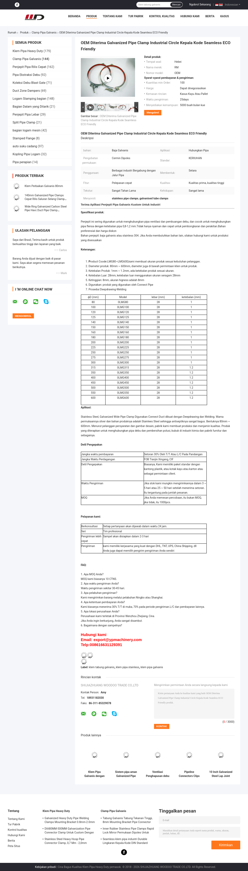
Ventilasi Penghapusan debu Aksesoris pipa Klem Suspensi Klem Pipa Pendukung (157, 774)
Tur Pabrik (135, 16)
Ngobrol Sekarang (200, 4)
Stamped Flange (24, 138)
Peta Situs (14, 846)
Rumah (12, 32)
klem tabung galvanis (102, 667)
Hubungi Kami (190, 16)
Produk (91, 16)
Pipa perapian (22, 162)
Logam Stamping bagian (29, 98)
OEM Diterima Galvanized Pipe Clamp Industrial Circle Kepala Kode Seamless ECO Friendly (108, 120)
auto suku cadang (25, 146)
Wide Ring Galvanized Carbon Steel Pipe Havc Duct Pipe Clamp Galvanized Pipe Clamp (46, 210)
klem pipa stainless (127, 667)
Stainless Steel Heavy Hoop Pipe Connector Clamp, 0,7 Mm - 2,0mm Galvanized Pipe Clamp (66, 842)
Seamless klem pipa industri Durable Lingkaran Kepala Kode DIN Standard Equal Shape (125, 842)
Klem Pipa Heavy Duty (28, 51)
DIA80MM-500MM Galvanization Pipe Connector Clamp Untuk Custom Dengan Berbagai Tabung (69, 831)
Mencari (176, 4)
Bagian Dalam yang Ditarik (31, 106)
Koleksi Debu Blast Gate (29, 83)
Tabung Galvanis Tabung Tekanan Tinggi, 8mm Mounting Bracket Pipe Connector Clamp (127, 821)
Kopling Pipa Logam (26, 154)
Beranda (74, 16)
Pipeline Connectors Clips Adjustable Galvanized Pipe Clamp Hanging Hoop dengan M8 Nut (189, 774)
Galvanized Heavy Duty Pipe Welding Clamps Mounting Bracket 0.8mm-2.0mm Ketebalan (70, 821)
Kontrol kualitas (162, 16)
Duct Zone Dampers (26, 91)
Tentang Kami (112, 16)
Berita (209, 16)
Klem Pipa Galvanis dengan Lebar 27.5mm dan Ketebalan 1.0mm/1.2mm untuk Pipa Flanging (94, 774)
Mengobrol (153, 112)
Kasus (224, 16)
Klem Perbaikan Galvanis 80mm (44, 186)
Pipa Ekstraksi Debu (26, 75)
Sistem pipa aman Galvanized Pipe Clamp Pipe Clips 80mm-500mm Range (126, 774)
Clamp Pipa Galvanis (44, 32)
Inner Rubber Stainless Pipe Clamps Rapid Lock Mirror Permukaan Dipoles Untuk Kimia (128, 831)
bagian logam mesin (26, 130)
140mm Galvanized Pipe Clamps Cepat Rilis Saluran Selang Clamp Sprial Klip (45, 199)
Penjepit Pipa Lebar (26, 114)
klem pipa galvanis (152, 667)
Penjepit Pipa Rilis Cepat (29, 67)
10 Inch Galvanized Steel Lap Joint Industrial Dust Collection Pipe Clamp (220, 774)
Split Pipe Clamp (24, 122)
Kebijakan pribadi (45, 866)
